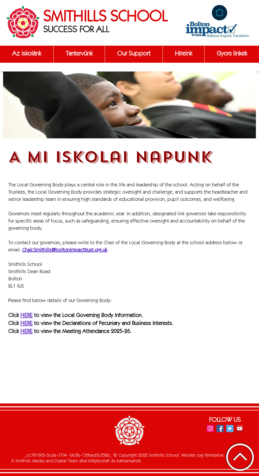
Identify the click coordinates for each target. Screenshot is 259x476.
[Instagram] (210, 428)
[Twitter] (229, 428)
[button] (26, 54)
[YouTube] (239, 428)
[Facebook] (220, 428)
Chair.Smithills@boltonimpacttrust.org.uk (64, 250)
